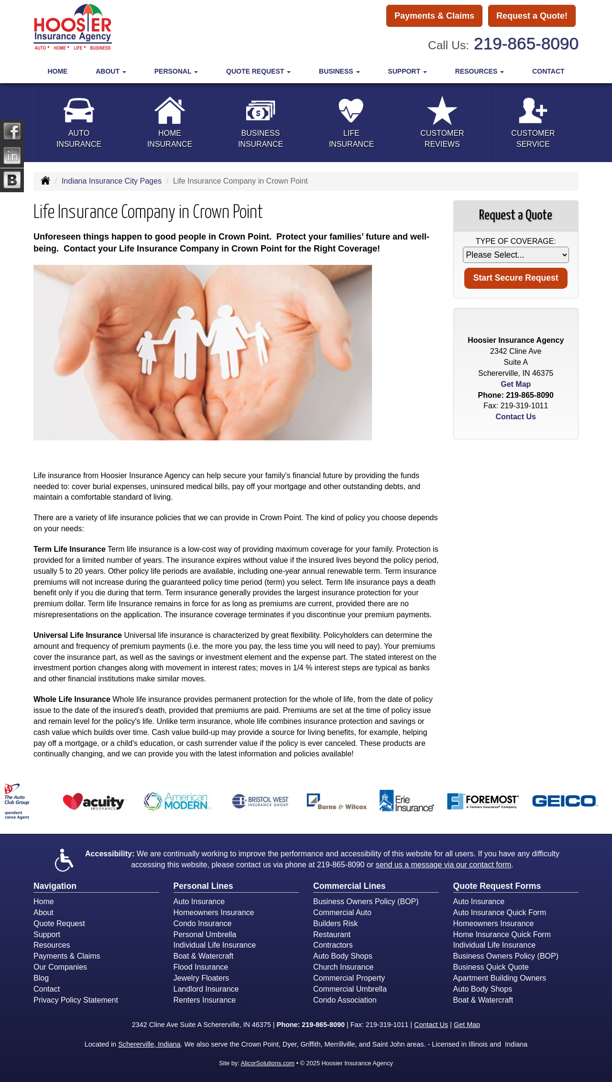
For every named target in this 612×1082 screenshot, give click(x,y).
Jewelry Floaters (201, 978)
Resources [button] (479, 71)
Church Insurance (343, 967)
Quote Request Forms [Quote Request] (497, 886)
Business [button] (339, 71)
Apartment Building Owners (499, 978)
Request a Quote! (532, 16)
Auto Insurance (199, 901)
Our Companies (60, 967)
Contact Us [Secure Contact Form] (516, 417)
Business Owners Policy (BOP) (366, 901)
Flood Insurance (201, 967)
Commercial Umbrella (350, 989)
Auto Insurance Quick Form (499, 912)
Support (46, 934)
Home (57, 71)
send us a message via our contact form (444, 865)
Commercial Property (349, 978)
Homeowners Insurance (214, 912)
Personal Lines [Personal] (203, 886)
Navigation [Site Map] (54, 886)
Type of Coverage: (516, 241)
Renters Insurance (205, 1000)
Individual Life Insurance (215, 945)
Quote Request (59, 923)
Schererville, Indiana (149, 1044)
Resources (51, 945)
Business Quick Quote (491, 967)
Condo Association (345, 1000)
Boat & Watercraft (204, 956)
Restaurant (331, 934)
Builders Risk (335, 923)
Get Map (516, 384)
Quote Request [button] (258, 71)
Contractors (333, 945)
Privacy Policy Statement (75, 1000)
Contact (548, 71)
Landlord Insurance (206, 989)
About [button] (111, 71)
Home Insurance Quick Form (502, 934)
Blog (41, 978)
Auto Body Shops (342, 956)
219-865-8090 (526, 43)
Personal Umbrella (205, 934)
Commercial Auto (342, 912)
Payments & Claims (434, 16)
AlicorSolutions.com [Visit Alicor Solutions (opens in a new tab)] (268, 1063)
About (43, 912)
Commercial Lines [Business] (349, 886)
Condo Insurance (203, 923)
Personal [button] (176, 71)
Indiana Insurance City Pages (112, 181)
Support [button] (407, 71)
